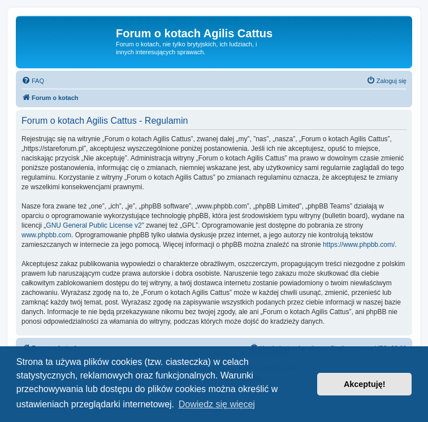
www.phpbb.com (46, 235)
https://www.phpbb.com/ (359, 245)
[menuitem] (32, 81)
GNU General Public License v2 (93, 225)
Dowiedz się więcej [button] (217, 404)
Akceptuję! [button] (365, 384)
